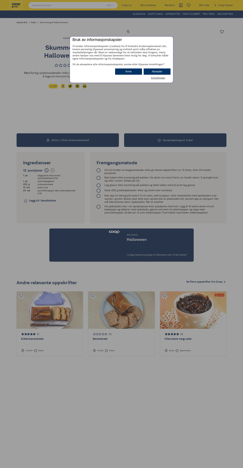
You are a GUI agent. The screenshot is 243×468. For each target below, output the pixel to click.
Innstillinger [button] (158, 77)
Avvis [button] (128, 71)
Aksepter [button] (157, 71)
